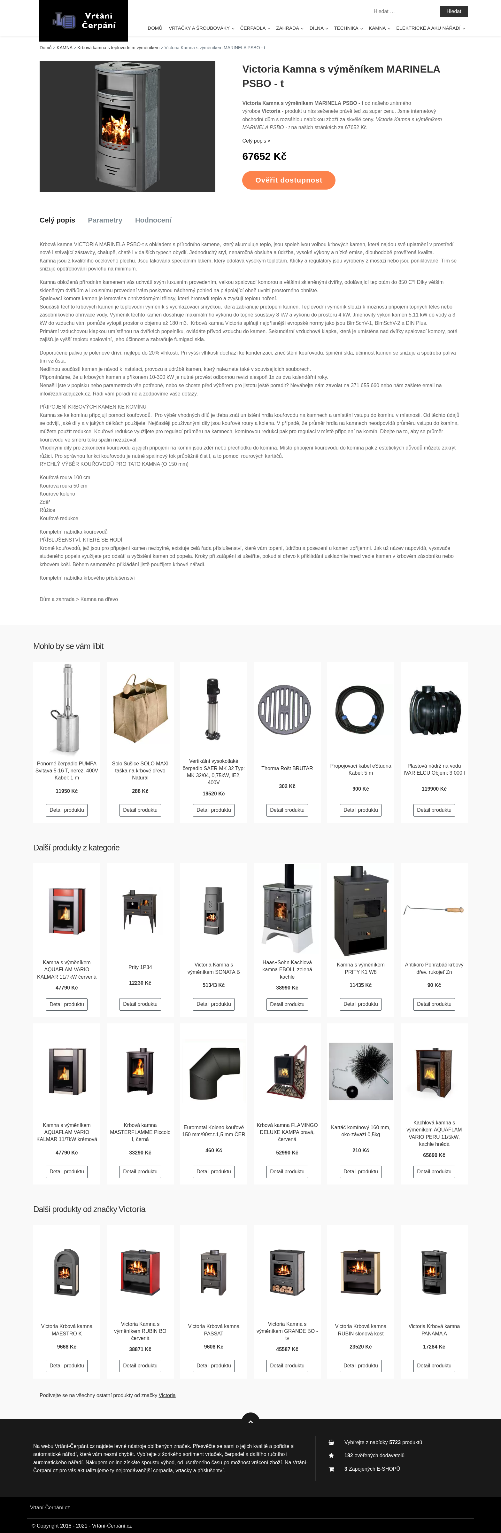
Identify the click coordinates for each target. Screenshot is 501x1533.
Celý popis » (256, 141)
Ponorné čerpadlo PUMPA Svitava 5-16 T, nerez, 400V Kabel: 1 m (66, 771)
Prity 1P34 (140, 967)
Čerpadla (253, 28)
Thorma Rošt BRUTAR (287, 768)
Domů (155, 28)
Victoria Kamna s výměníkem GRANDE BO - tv (287, 1331)
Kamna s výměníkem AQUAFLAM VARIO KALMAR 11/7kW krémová (66, 1132)
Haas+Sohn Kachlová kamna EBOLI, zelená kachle (287, 970)
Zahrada (287, 28)
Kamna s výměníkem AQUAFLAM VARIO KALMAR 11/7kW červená (66, 970)
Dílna (317, 28)
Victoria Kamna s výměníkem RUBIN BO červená (140, 1331)
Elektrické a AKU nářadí (428, 28)
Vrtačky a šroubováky (199, 28)
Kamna (377, 28)
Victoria (132, 1209)
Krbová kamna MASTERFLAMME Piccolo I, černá (140, 1132)
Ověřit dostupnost (288, 180)
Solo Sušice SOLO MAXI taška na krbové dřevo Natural (140, 771)
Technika (346, 28)
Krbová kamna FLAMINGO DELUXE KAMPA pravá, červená (287, 1132)
